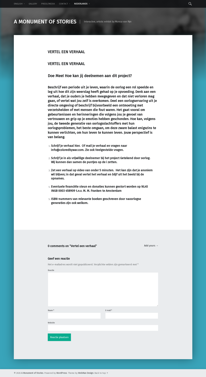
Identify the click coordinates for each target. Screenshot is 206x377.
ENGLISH (18, 4)
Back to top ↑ (101, 373)
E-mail (108, 310)
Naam (51, 310)
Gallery (33, 4)
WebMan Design (85, 373)
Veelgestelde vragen (109, 150)
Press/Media (48, 4)
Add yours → (151, 245)
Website (51, 323)
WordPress (61, 373)
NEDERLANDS (80, 4)
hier (77, 146)
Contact (63, 4)
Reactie (51, 270)
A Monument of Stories (32, 373)
